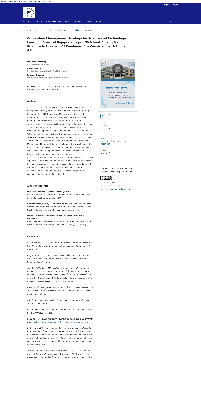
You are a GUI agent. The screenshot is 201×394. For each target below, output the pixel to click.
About (98, 21)
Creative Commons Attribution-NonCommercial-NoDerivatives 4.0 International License (116, 185)
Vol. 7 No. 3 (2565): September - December (62, 30)
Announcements (53, 21)
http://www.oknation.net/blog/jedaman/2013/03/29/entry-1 (63, 322)
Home (29, 30)
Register (78, 21)
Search (172, 21)
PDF (106, 116)
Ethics (68, 21)
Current (26, 21)
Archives (38, 21)
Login (89, 21)
